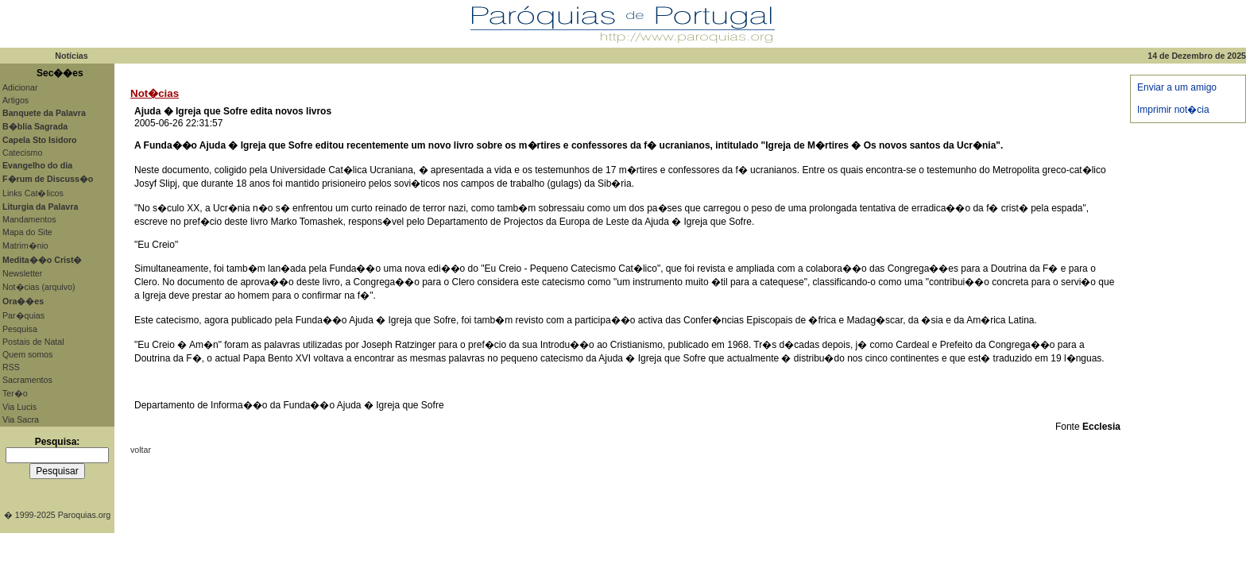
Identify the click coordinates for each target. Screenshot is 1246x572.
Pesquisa (19, 329)
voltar (140, 449)
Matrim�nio (25, 245)
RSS (11, 367)
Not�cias (154, 93)
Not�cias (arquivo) (38, 287)
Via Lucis (19, 407)
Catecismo (22, 152)
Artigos (15, 100)
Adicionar (19, 87)
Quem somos (27, 354)
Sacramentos (27, 380)
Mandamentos (29, 219)
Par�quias (23, 315)
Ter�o (15, 393)
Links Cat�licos (33, 193)
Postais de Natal (33, 341)
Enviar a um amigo (1177, 87)
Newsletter (22, 273)
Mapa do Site (27, 232)
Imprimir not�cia (1173, 109)
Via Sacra (20, 419)
